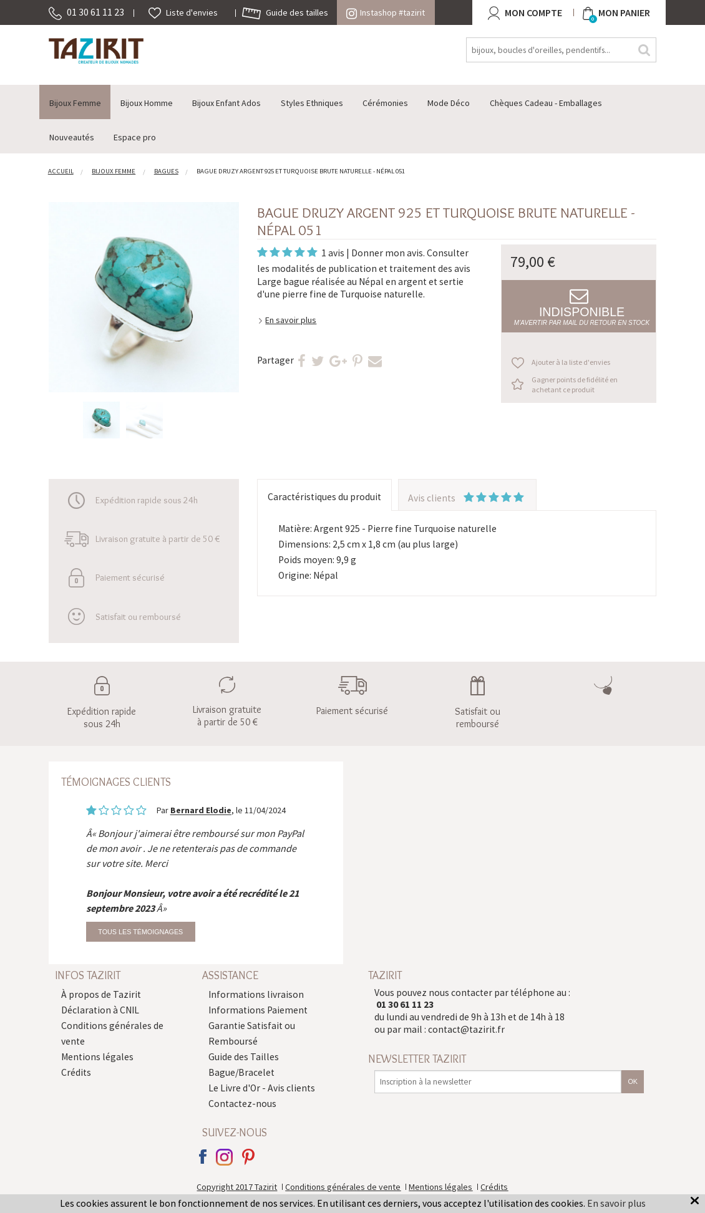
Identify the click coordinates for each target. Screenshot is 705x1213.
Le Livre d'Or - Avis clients (261, 1088)
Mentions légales (97, 1057)
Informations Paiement (258, 1010)
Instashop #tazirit (385, 12)
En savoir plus (290, 320)
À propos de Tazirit (101, 994)
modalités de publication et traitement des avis (370, 268)
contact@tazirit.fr (466, 1029)
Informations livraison (256, 994)
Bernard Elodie (200, 810)
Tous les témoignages (140, 931)
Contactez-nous (242, 1103)
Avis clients (467, 498)
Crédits (76, 1072)
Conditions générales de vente (343, 1186)
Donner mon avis (387, 253)
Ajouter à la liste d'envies (571, 362)
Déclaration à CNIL (100, 1010)
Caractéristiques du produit (324, 497)
